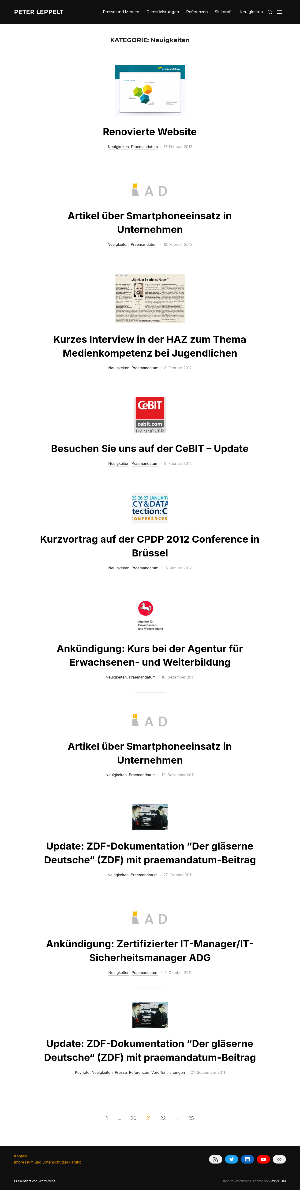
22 (163, 1118)
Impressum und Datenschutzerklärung (48, 1162)
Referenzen (197, 12)
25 (191, 1118)
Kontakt (20, 1156)
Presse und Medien (121, 12)
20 (133, 1118)
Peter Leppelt (40, 11)
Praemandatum (144, 146)
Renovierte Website (150, 132)
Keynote (82, 1072)
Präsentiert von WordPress (34, 1181)
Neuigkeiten (251, 12)
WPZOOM (278, 1181)
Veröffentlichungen (168, 1072)
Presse (121, 1072)
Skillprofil (223, 12)
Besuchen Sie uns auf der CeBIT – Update (149, 448)
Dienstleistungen (162, 12)
